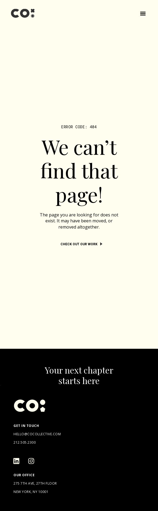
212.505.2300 (25, 442)
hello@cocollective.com (37, 434)
